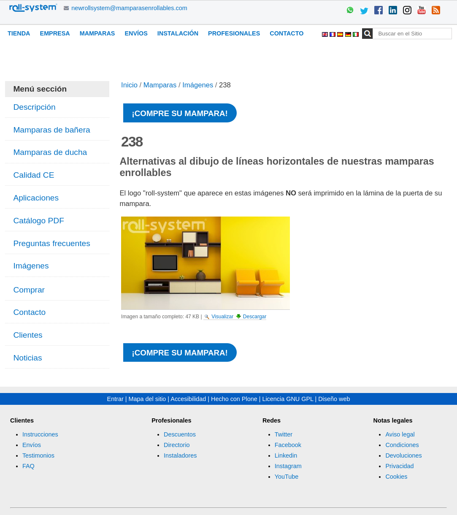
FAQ (28, 466)
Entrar (115, 399)
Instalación (177, 33)
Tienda (19, 33)
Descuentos (180, 434)
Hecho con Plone (234, 399)
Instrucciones (40, 434)
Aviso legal (399, 434)
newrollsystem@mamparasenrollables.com (129, 8)
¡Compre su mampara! (180, 113)
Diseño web (334, 399)
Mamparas (97, 33)
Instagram (288, 466)
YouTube (287, 476)
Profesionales (234, 33)
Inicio (129, 85)
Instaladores (180, 455)
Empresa (55, 33)
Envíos (135, 33)
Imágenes (197, 85)
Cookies (396, 476)
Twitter (283, 434)
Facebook (288, 445)
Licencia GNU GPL (287, 399)
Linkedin (286, 455)
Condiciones (402, 445)
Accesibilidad (188, 399)
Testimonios (38, 455)
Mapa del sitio (147, 399)
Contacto (286, 33)
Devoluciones (403, 455)
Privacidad (399, 466)
